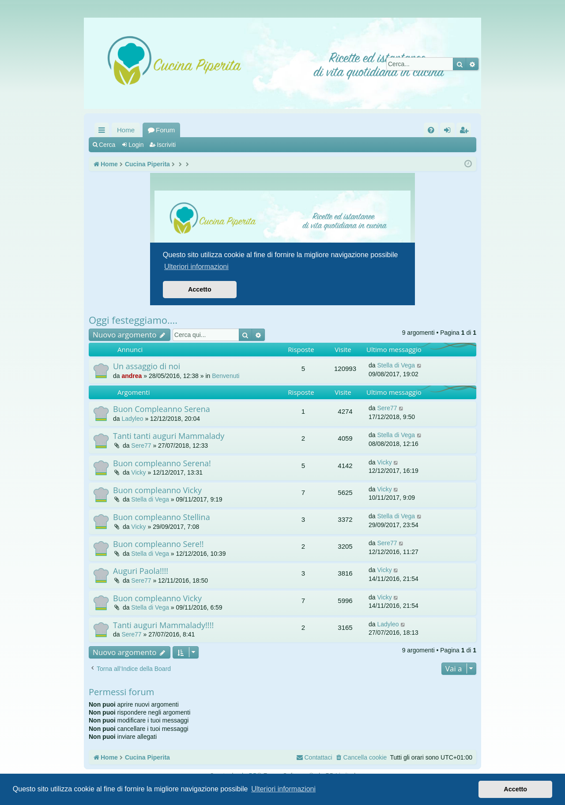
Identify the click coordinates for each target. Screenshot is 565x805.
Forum (165, 130)
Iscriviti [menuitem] (465, 131)
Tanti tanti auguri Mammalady (168, 436)
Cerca (107, 144)
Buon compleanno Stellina (161, 517)
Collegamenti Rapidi (103, 131)
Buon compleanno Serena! (162, 463)
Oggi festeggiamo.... (133, 319)
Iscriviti (166, 144)
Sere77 (387, 408)
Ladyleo (132, 418)
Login (135, 144)
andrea (131, 375)
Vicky (138, 472)
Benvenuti (225, 375)
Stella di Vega (396, 365)
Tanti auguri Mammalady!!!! (163, 625)
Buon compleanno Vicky (157, 490)
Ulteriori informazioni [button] (283, 789)
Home (126, 130)
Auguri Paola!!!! (140, 570)
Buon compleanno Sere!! (158, 544)
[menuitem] (431, 130)
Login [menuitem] (449, 131)
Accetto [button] (515, 789)
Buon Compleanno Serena (161, 409)
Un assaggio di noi (146, 366)
